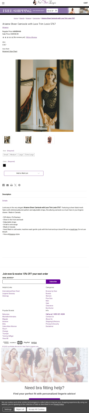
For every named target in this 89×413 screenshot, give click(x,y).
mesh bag (73, 229)
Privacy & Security (52, 324)
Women (48, 296)
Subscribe (53, 282)
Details (5, 201)
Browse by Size (51, 291)
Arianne (12, 234)
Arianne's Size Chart (9, 51)
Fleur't (4, 329)
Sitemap (5, 296)
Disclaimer (49, 326)
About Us (49, 319)
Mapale (5, 319)
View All (5, 338)
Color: (9, 161)
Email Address (8, 278)
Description (6, 194)
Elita (4, 324)
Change (5, 331)
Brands (48, 293)
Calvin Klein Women (9, 326)
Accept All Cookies (36, 409)
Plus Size (49, 298)
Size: (8, 151)
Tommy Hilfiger (8, 336)
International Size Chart (11, 291)
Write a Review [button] (31, 37)
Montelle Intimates (9, 317)
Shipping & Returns (53, 321)
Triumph (5, 334)
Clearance (49, 306)
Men (47, 301)
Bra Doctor (50, 308)
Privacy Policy (59, 404)
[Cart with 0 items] (85, 3)
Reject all (20, 409)
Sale (47, 303)
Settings (8, 409)
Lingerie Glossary (8, 293)
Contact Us (50, 317)
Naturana (5, 314)
